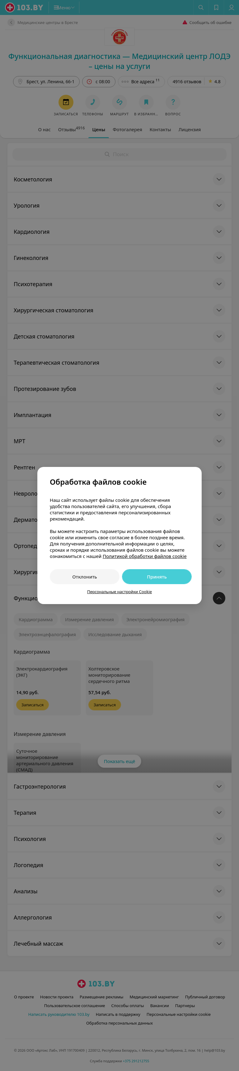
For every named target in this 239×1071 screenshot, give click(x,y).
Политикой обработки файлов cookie (145, 556)
